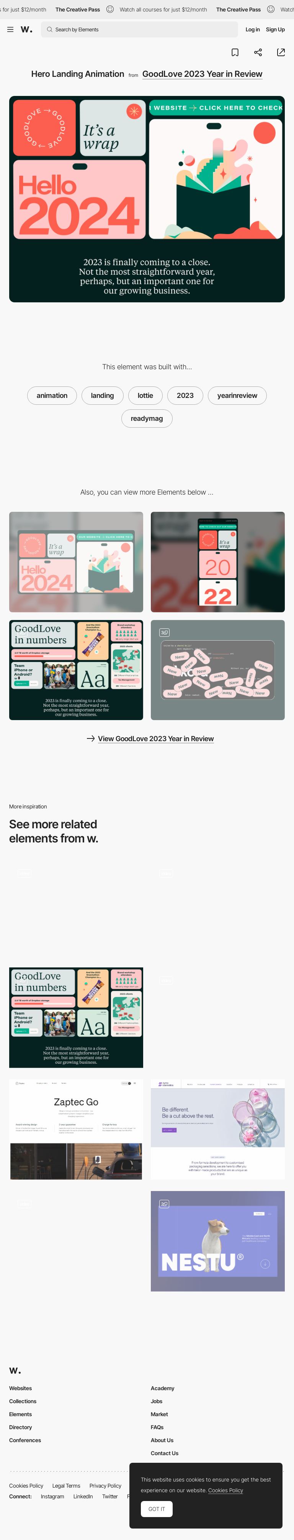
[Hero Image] (218, 1129)
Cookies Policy (26, 1485)
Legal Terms (66, 1485)
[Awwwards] (26, 29)
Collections (22, 1401)
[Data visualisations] (76, 670)
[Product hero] (76, 1129)
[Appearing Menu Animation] (76, 908)
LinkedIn (83, 1496)
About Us (162, 1440)
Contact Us (164, 1453)
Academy (163, 1388)
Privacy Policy (105, 1485)
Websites (20, 1388)
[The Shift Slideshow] (218, 908)
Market (159, 1414)
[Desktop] (76, 562)
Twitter (110, 1496)
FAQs (157, 1427)
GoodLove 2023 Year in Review (202, 74)
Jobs (156, 1401)
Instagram (52, 1496)
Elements (20, 1414)
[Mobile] (218, 562)
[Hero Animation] (76, 1241)
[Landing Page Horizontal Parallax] (218, 1015)
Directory (20, 1427)
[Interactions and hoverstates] (218, 670)
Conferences (25, 1440)
